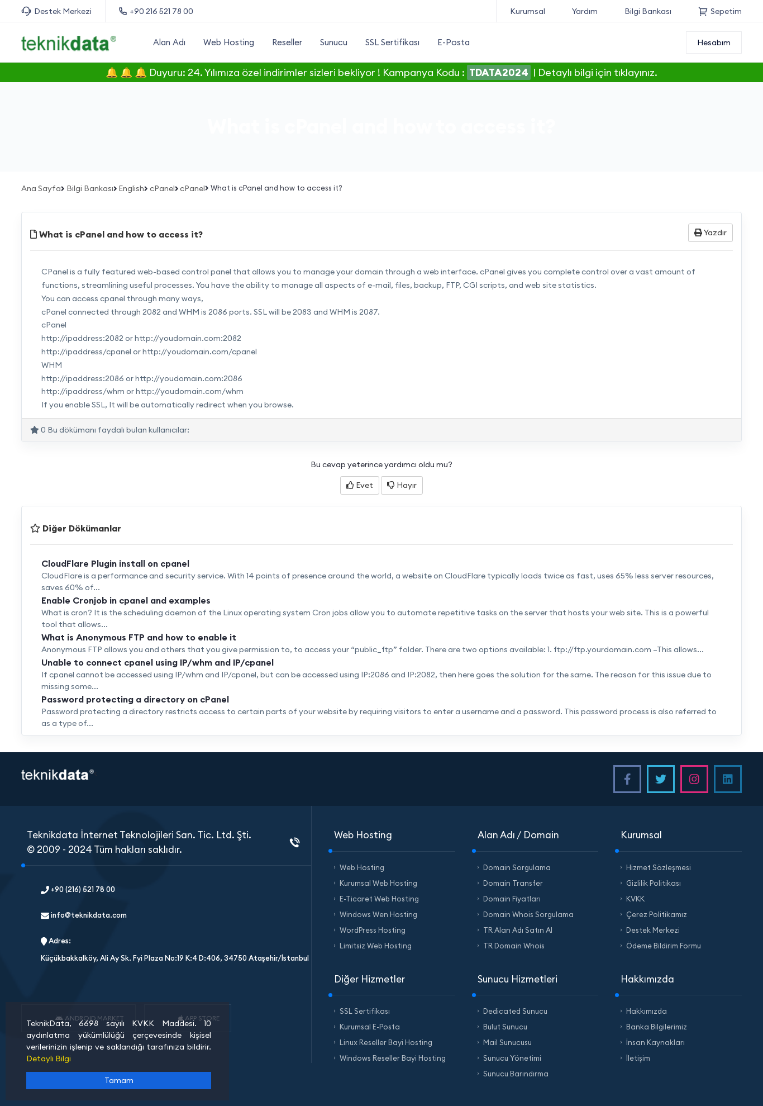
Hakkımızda (646, 1011)
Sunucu (333, 42)
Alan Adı (169, 42)
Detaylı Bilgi (48, 1058)
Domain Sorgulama (517, 867)
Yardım (585, 11)
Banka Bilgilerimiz (656, 1026)
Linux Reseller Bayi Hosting (386, 1042)
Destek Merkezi (56, 11)
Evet (359, 485)
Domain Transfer (513, 883)
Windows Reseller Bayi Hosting (393, 1057)
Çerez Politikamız (656, 914)
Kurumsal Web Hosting (378, 883)
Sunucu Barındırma (516, 1073)
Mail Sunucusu (507, 1042)
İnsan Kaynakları (655, 1042)
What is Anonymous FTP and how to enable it (138, 637)
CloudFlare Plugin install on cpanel (115, 563)
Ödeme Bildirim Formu (663, 945)
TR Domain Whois (514, 945)
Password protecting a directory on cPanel (135, 699)
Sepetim (720, 11)
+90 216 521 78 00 (156, 11)
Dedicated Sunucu (515, 1011)
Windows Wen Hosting (378, 914)
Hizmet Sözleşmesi (658, 867)
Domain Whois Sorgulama (528, 914)
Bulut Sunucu (505, 1026)
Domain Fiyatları (512, 898)
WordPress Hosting (373, 929)
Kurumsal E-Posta (370, 1026)
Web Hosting (228, 42)
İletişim (638, 1057)
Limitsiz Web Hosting (376, 945)
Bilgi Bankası (647, 11)
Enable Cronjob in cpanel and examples (126, 600)
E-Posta (453, 42)
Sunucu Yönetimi (512, 1057)
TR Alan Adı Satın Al (517, 929)
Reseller (287, 42)
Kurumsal (527, 11)
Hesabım (714, 42)
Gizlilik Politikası (653, 883)
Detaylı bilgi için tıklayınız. (597, 72)
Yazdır (710, 232)
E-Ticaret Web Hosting (379, 898)
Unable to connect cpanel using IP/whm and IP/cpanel (157, 662)
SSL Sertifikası (392, 42)
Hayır (402, 485)
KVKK (635, 898)
